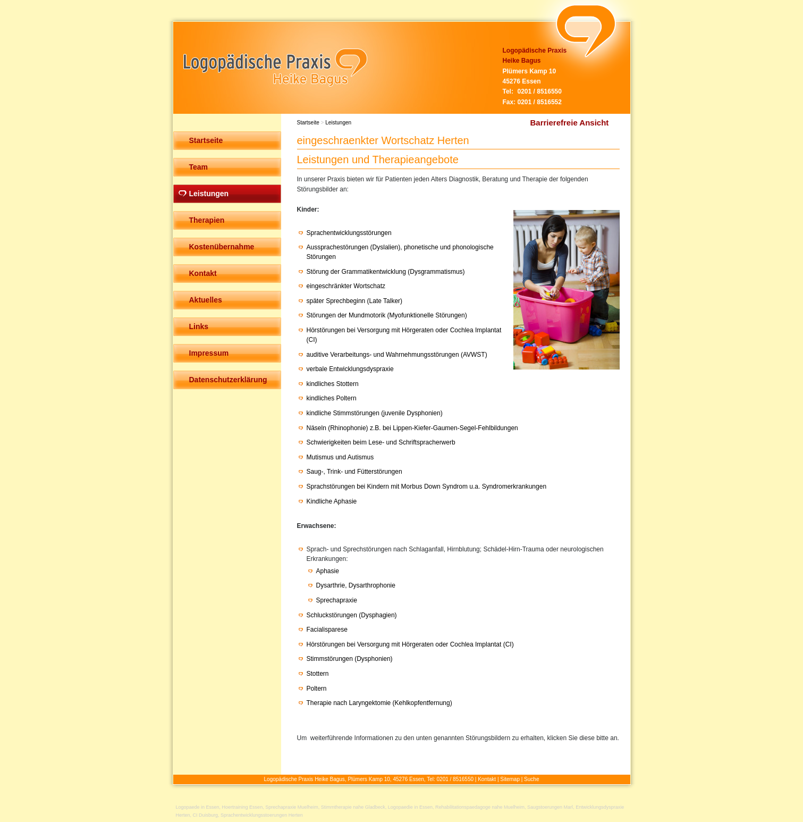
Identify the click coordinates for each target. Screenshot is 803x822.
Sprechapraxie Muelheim (291, 807)
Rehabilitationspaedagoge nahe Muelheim (480, 807)
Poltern (317, 688)
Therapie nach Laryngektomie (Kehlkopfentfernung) (379, 703)
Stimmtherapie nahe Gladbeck (353, 807)
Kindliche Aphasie (332, 501)
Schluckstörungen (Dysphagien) (352, 615)
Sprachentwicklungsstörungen (349, 233)
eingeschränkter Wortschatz (346, 286)
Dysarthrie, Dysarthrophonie (355, 585)
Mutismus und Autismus (340, 457)
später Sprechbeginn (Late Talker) (355, 301)
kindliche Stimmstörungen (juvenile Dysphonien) (375, 413)
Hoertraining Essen (242, 807)
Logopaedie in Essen (410, 807)
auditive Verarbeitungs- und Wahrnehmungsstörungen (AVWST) (397, 354)
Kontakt (487, 779)
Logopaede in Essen (197, 807)
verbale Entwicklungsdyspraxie (350, 369)
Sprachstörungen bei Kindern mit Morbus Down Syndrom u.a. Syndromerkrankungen (427, 486)
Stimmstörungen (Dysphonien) (350, 658)
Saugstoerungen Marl (550, 807)
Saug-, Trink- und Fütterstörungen (354, 471)
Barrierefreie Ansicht (569, 122)
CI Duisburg (205, 815)
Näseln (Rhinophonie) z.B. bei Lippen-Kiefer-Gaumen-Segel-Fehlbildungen (412, 428)
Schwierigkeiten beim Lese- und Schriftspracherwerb (381, 442)
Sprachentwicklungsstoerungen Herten (262, 815)
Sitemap (510, 779)
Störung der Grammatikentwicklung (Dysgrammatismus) (386, 271)
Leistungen (338, 122)
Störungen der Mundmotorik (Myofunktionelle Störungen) (387, 315)
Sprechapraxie (336, 600)
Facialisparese (327, 629)
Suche (531, 779)
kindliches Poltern (332, 398)
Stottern (318, 673)
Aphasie (327, 571)
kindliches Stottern (333, 384)
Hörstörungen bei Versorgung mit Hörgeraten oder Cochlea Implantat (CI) (410, 644)
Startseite (308, 122)
